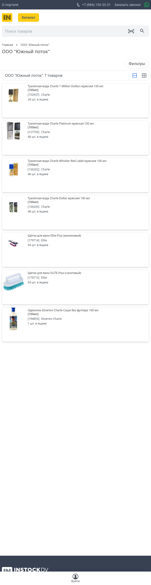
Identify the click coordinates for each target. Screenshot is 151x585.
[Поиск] (142, 31)
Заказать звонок (128, 4)
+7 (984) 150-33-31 (93, 5)
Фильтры (137, 63)
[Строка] (134, 75)
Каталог (28, 17)
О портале (10, 4)
